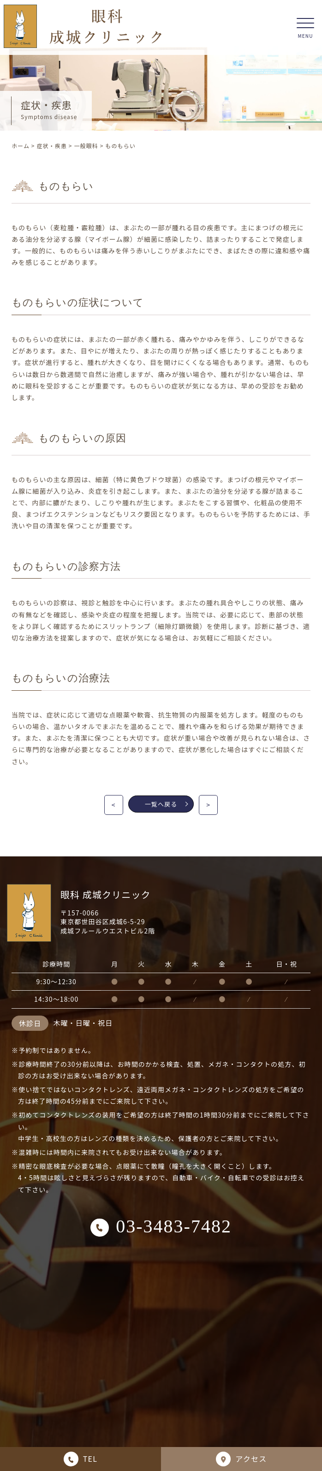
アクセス (241, 1459)
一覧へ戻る (166, 804)
